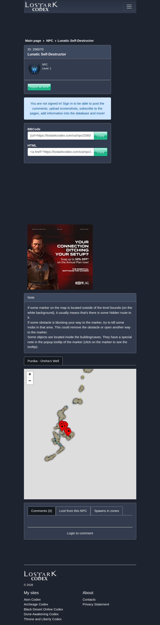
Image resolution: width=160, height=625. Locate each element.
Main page (33, 40)
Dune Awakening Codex (41, 614)
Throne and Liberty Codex (43, 619)
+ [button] (29, 374)
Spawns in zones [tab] (106, 511)
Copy (100, 135)
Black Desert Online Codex (43, 609)
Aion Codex (32, 599)
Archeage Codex (36, 604)
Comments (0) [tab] (41, 511)
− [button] (29, 381)
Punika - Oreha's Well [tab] (43, 361)
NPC (49, 40)
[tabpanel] (80, 434)
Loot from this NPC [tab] (73, 511)
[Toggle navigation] (129, 6)
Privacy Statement (96, 604)
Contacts (89, 599)
